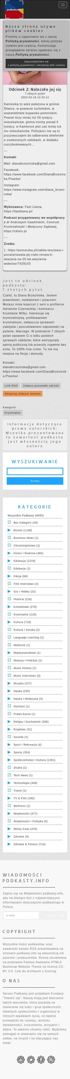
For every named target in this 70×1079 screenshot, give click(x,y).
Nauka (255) (22, 691)
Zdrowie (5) (21, 836)
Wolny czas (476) (25, 828)
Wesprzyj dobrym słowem (23, 393)
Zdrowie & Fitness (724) (30, 844)
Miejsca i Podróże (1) (28, 660)
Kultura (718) (22, 622)
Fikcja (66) (21, 576)
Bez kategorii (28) (26, 522)
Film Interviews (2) (26, 583)
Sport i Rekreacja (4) (28, 744)
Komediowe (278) (25, 606)
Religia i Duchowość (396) (31, 721)
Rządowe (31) (23, 729)
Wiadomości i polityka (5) (31, 821)
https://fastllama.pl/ (18, 211)
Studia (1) (20, 767)
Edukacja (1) (22, 568)
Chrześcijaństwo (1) (27, 545)
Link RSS (11, 385)
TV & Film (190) (24, 798)
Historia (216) (23, 599)
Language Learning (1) (29, 637)
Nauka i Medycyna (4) (28, 698)
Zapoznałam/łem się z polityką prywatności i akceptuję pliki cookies (36, 63)
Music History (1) (25, 668)
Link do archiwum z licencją (35, 971)
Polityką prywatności (22, 41)
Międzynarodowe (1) (27, 652)
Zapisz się (53, 915)
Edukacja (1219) (24, 560)
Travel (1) (20, 790)
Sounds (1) (21, 737)
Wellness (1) (22, 805)
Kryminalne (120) (25, 614)
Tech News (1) (23, 775)
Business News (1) (26, 537)
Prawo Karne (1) (24, 714)
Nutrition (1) (22, 706)
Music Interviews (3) (27, 675)
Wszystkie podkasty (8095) (26, 515)
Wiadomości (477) (26, 813)
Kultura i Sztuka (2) (27, 629)
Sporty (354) (22, 752)
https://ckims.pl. (16, 231)
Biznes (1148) (23, 530)
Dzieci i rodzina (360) (28, 553)
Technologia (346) (26, 782)
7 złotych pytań (23, 289)
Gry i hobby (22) (25, 591)
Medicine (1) (22, 645)
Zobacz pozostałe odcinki (41, 385)
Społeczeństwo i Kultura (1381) (35, 759)
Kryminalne (13, 412)
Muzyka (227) (23, 683)
